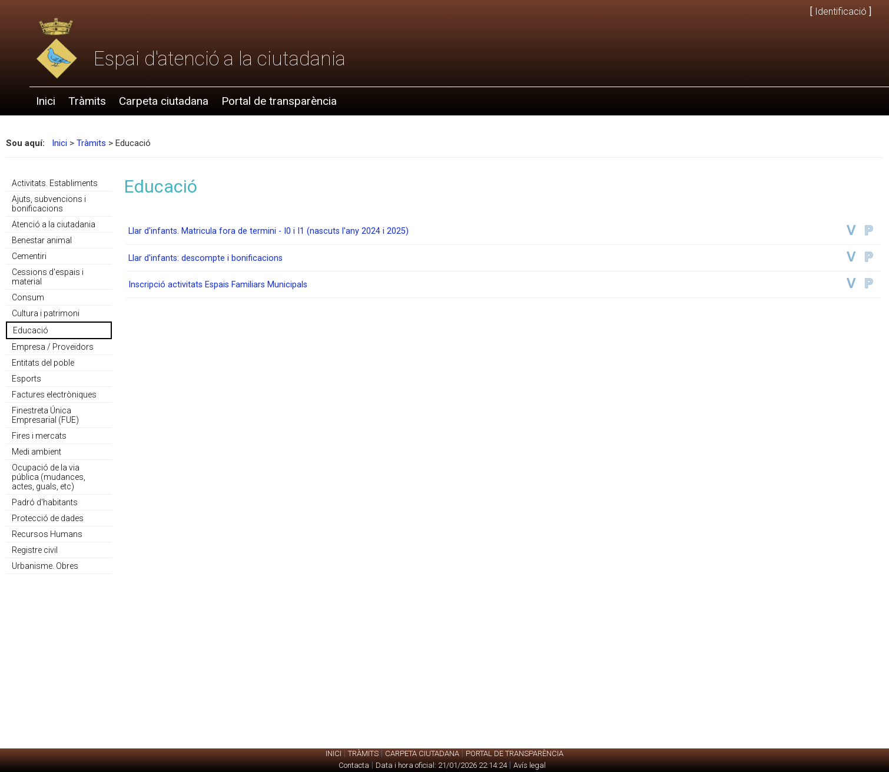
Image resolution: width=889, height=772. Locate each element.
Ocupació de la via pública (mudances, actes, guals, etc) (48, 477)
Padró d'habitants (45, 502)
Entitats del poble (43, 362)
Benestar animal (42, 240)
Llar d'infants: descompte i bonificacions (205, 258)
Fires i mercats (39, 435)
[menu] (59, 374)
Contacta (354, 765)
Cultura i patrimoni (45, 313)
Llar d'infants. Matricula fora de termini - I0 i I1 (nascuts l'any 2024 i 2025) (268, 231)
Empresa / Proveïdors (53, 347)
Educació (30, 330)
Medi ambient (36, 451)
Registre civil (35, 550)
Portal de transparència (279, 101)
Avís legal (529, 765)
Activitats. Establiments (55, 183)
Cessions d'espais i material (48, 276)
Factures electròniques (54, 394)
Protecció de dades (48, 518)
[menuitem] (45, 101)
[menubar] (186, 101)
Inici (45, 101)
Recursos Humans (47, 534)
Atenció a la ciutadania (53, 224)
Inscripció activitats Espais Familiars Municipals (217, 285)
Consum (28, 297)
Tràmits (87, 101)
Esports (26, 378)
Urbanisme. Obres (45, 566)
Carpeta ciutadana (163, 101)
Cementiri (29, 256)
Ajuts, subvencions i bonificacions (49, 203)
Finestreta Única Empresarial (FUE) (45, 415)
